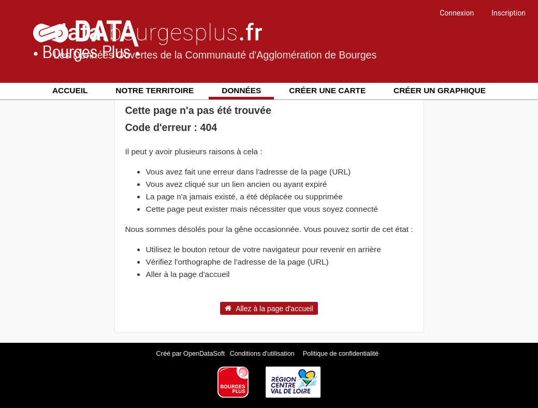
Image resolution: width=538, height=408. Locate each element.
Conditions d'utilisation (263, 353)
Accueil (70, 90)
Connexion (457, 13)
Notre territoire (154, 90)
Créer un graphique (440, 90)
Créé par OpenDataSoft (191, 353)
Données (241, 90)
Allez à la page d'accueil (269, 308)
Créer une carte (327, 90)
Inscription (508, 13)
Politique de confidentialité (341, 353)
